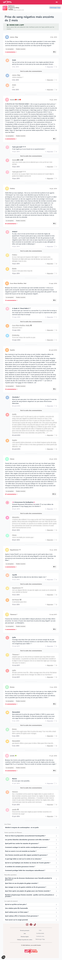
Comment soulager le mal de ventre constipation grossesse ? (26, 847)
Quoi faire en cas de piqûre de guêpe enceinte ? (21, 883)
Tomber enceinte (20, 49)
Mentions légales (25, 936)
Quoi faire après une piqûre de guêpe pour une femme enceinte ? (28, 891)
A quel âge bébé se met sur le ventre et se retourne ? (23, 859)
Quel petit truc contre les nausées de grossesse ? (22, 843)
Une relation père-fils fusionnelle (16, 908)
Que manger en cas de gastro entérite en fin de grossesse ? (25, 887)
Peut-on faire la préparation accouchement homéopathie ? (25, 836)
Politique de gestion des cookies (24, 939)
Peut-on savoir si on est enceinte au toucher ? (20, 851)
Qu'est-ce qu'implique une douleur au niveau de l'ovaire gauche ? (27, 863)
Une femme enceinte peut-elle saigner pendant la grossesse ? (26, 855)
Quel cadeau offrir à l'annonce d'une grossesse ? (22, 916)
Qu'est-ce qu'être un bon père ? (16, 904)
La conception (10, 49)
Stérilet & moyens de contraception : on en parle (22, 827)
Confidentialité (40, 933)
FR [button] (57, 2)
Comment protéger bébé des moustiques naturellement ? (25, 870)
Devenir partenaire (24, 930)
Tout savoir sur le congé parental (16, 920)
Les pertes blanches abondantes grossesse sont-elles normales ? (27, 839)
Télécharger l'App (55, 7)
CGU (40, 930)
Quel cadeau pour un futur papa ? (16, 912)
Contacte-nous (40, 936)
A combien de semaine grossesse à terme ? (20, 866)
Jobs (25, 933)
